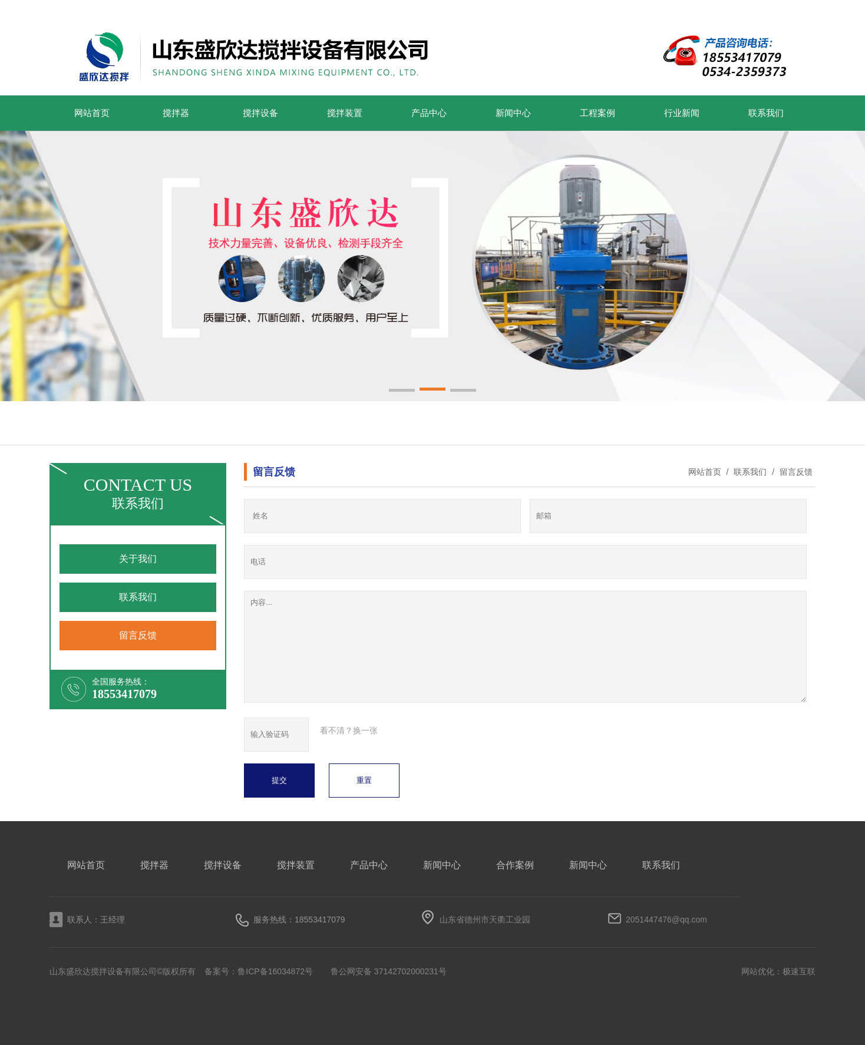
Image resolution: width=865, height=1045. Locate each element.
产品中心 (429, 113)
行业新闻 (681, 113)
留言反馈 (795, 472)
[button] (402, 391)
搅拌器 (176, 113)
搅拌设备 (260, 113)
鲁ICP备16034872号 (275, 971)
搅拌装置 (344, 113)
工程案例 (597, 113)
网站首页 (92, 113)
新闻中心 (513, 113)
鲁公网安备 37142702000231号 (389, 971)
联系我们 (766, 113)
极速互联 (799, 971)
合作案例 (515, 865)
